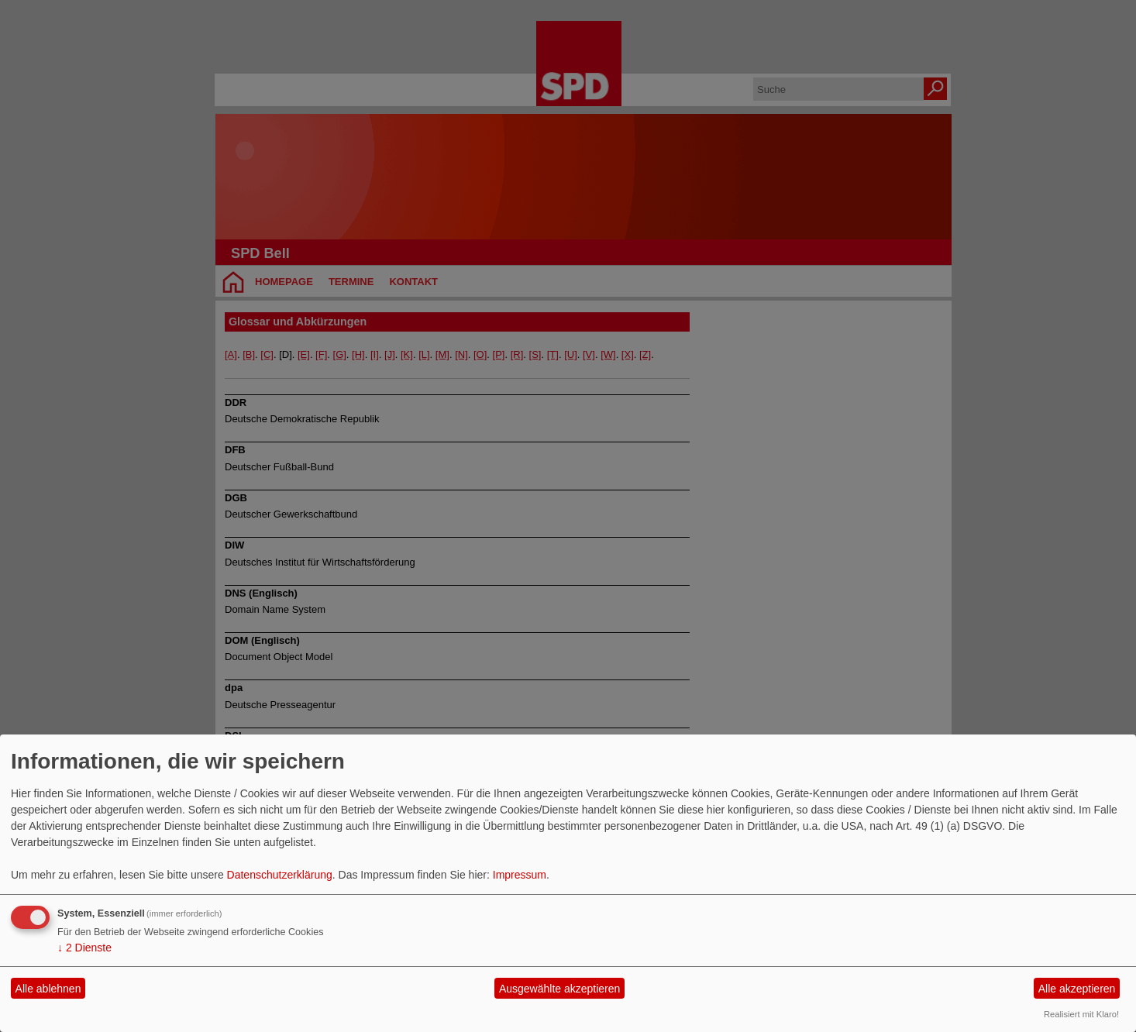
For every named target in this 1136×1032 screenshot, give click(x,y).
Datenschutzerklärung (279, 875)
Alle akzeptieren (1077, 988)
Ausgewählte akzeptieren (559, 988)
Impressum (519, 875)
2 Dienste (84, 947)
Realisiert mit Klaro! (1081, 1014)
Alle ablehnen (48, 988)
